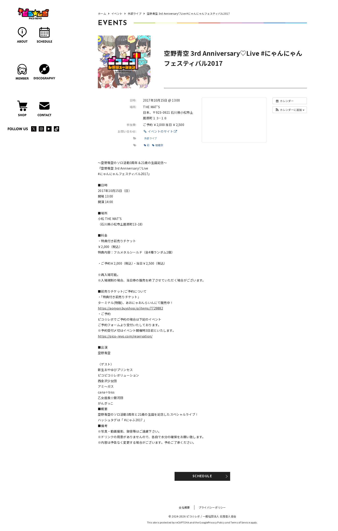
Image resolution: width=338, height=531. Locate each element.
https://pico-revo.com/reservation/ (125, 336)
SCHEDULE (202, 476)
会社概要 (184, 507)
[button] (290, 110)
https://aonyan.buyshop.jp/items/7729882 (130, 308)
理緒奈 (157, 145)
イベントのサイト (160, 131)
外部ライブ (150, 138)
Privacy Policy (216, 522)
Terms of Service (240, 522)
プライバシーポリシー (212, 507)
